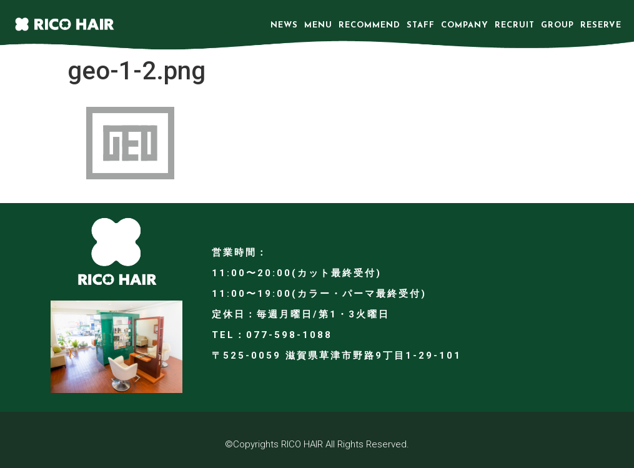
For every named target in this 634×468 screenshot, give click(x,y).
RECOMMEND (369, 25)
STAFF (421, 25)
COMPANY (464, 25)
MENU (318, 25)
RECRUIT (515, 25)
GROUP (557, 25)
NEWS (284, 25)
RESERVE (601, 25)
